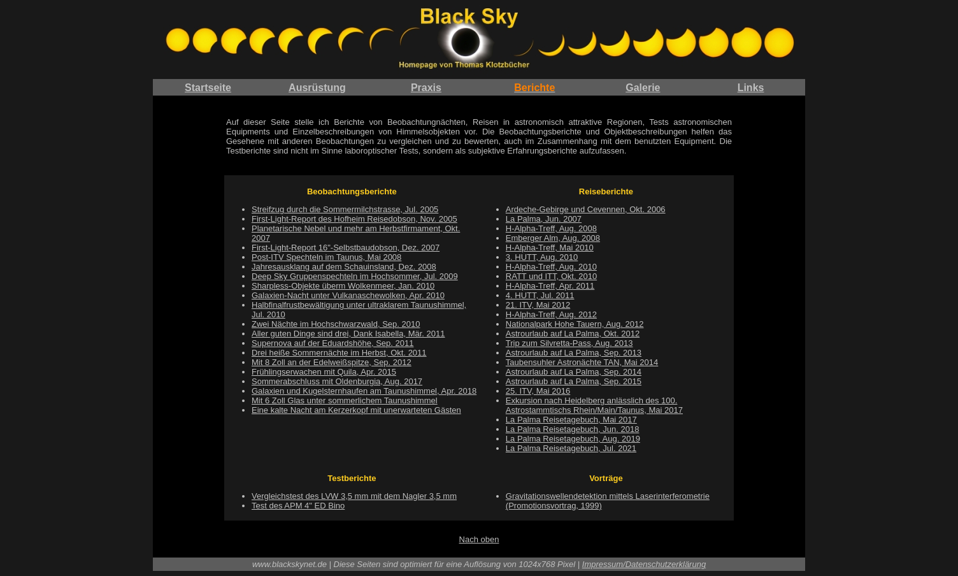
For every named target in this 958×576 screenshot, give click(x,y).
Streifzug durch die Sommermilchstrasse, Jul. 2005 (345, 209)
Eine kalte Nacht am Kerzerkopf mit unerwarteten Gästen (356, 410)
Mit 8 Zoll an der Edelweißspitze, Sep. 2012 (331, 362)
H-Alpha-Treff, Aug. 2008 (551, 228)
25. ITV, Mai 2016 (538, 391)
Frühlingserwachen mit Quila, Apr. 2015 (324, 372)
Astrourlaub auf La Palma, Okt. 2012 (573, 333)
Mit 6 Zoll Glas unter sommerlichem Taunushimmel (345, 400)
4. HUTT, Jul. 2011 (540, 295)
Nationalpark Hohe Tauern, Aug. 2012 (575, 324)
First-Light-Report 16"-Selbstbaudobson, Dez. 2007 (346, 247)
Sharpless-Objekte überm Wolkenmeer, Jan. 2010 (343, 286)
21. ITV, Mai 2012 (538, 305)
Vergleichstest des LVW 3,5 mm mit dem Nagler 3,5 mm (354, 496)
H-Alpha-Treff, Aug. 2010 (551, 266)
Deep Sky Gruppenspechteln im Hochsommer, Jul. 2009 (355, 276)
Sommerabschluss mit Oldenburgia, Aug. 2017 (337, 381)
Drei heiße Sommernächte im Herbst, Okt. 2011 (339, 352)
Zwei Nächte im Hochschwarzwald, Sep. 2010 (336, 324)
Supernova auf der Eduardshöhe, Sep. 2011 (332, 343)
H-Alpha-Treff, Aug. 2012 (551, 314)
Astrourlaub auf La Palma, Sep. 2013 (573, 352)
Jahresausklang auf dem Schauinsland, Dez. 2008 (344, 266)
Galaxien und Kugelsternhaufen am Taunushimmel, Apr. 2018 (364, 391)
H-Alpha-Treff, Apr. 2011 (550, 286)
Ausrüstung (317, 87)
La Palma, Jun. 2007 (544, 219)
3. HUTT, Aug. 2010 (542, 257)
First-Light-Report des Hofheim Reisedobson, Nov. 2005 (354, 219)
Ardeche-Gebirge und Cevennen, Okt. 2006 (586, 209)
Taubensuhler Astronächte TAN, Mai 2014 (582, 362)
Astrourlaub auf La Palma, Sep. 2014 (573, 372)
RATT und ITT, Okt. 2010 (551, 276)
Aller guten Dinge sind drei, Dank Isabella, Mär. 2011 (348, 333)
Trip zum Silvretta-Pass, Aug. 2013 (569, 343)
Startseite (208, 87)
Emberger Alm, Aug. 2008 (553, 238)
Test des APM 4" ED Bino (298, 505)
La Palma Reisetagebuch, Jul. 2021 (571, 448)
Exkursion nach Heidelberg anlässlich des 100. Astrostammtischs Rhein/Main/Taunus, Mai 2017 (594, 405)
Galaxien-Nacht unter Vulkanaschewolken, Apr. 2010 (348, 295)
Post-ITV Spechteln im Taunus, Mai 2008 (326, 257)
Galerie (643, 87)
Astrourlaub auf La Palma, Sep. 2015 (573, 381)
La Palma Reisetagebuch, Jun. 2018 (573, 429)
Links (751, 87)
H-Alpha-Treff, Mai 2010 (550, 247)
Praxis (426, 87)
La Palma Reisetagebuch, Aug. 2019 (573, 438)
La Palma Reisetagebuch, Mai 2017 (571, 419)
